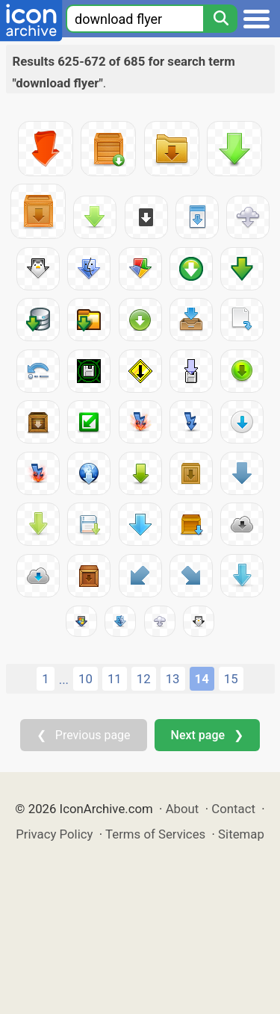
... (64, 679)
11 (115, 678)
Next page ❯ (207, 735)
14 (202, 678)
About (182, 808)
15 (231, 678)
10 (85, 678)
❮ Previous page (84, 735)
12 (144, 678)
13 (173, 678)
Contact (233, 808)
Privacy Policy (54, 834)
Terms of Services (155, 834)
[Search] (220, 18)
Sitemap (241, 834)
